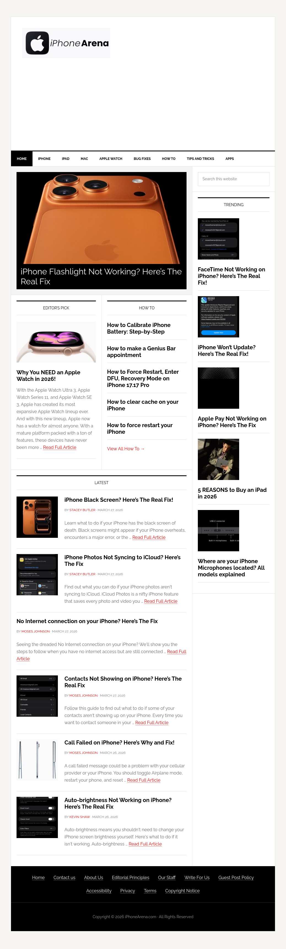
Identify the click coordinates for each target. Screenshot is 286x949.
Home (38, 878)
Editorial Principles (130, 878)
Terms (150, 892)
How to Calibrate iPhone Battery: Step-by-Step (139, 329)
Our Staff (167, 878)
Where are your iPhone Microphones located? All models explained (231, 569)
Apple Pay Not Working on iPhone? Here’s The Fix (232, 423)
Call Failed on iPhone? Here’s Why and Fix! (119, 743)
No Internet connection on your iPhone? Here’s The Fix (87, 622)
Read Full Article (59, 448)
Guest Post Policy (236, 878)
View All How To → (126, 449)
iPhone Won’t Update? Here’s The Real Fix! (227, 351)
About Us (93, 878)
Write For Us (196, 878)
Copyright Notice (182, 892)
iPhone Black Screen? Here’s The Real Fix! (118, 501)
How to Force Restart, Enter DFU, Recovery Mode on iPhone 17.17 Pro (143, 379)
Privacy (127, 892)
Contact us (64, 878)
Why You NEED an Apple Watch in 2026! (48, 376)
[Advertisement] (143, 109)
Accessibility (99, 892)
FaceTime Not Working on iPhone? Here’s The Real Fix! (231, 277)
